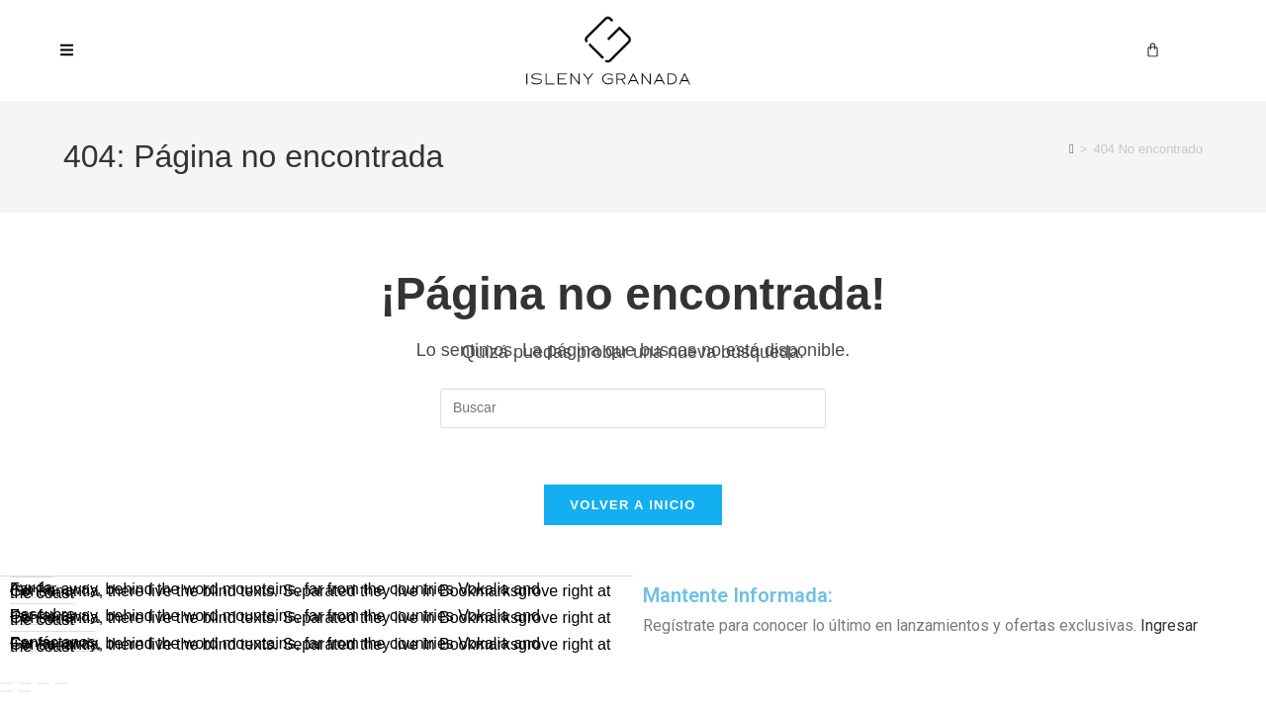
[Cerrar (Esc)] (61, 685)
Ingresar (1169, 629)
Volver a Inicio (632, 508)
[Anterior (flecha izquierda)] (7, 693)
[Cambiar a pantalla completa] (25, 685)
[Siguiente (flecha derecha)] (25, 693)
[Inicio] (1071, 148)
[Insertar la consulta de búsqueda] (633, 408)
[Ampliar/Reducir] (7, 685)
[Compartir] (43, 685)
